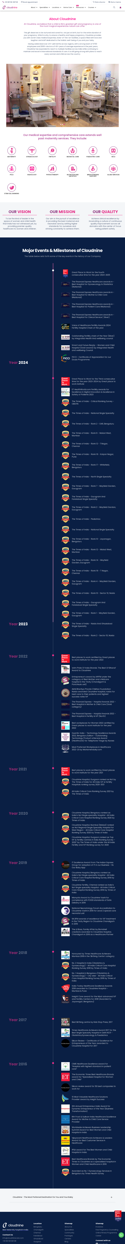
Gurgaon (37, 1242)
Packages (69, 1236)
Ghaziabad (38, 1239)
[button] (33, 7)
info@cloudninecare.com (13, 1238)
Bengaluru (38, 1227)
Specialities (69, 1230)
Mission (67, 211)
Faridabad (38, 1236)
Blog (66, 1242)
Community (69, 1233)
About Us (68, 1227)
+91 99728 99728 (9, 1241)
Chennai (37, 1233)
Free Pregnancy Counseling (107, 1230)
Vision (24, 211)
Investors (99, 1227)
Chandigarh (39, 1230)
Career (98, 1236)
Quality (110, 211)
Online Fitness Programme (106, 1233)
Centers (68, 1239)
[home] (16, 7)
